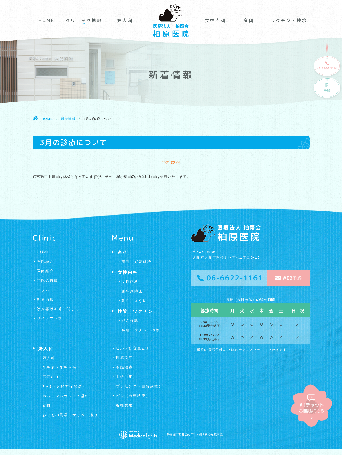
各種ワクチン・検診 (141, 330)
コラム (43, 290)
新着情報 (68, 119)
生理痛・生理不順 (60, 367)
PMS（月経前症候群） (65, 386)
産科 (248, 20)
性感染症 (124, 358)
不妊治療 (124, 367)
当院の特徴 (47, 280)
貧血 (47, 405)
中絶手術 (124, 377)
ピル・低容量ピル (133, 348)
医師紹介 (45, 271)
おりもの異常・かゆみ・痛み (70, 415)
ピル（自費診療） (133, 396)
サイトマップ (49, 318)
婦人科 (125, 20)
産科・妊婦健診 (136, 262)
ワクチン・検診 (289, 20)
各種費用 (124, 405)
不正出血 (51, 377)
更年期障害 (132, 291)
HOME (46, 20)
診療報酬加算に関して (58, 309)
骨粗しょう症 (134, 301)
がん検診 (130, 320)
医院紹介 (45, 261)
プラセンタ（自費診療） (139, 386)
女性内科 (215, 20)
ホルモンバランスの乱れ (66, 396)
